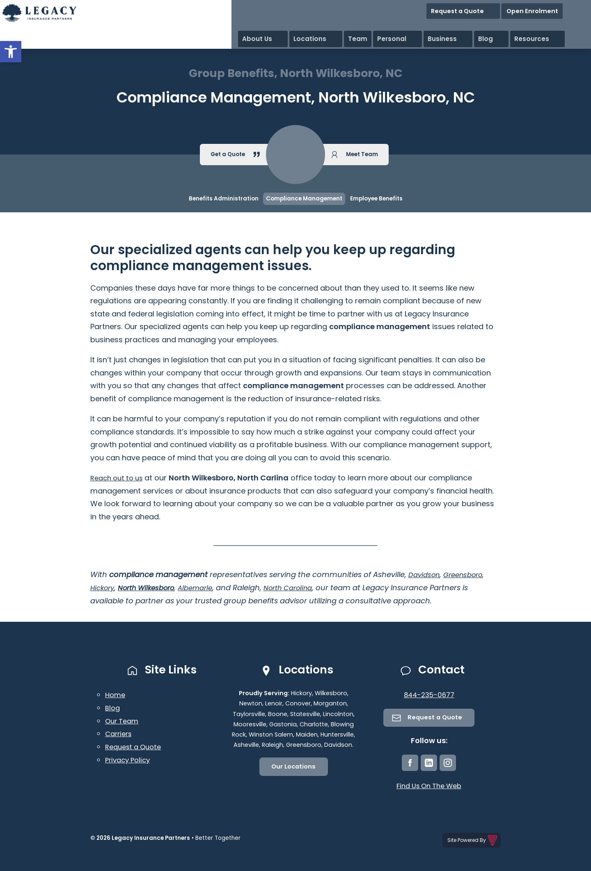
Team (429, 24)
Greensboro (468, 574)
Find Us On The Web (429, 787)
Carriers (120, 733)
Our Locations (293, 767)
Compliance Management (304, 198)
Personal (463, 24)
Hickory (103, 587)
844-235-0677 (429, 694)
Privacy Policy (129, 759)
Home (116, 694)
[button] (10, 51)
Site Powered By (473, 840)
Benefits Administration (224, 198)
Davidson (425, 574)
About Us (351, 24)
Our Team (123, 720)
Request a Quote (503, 8)
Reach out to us (119, 478)
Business (502, 24)
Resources (569, 24)
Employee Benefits (376, 198)
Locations (393, 24)
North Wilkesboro (152, 587)
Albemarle (206, 587)
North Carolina (304, 587)
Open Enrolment (561, 8)
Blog (534, 24)
